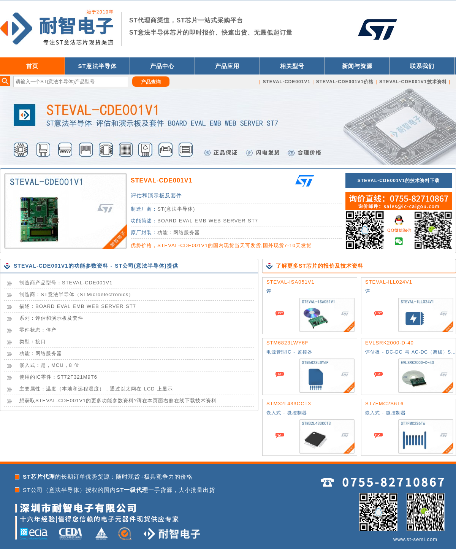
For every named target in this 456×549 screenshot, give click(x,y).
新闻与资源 (357, 66)
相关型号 (292, 66)
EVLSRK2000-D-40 (389, 343)
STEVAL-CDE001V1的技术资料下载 (399, 180)
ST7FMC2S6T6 (384, 403)
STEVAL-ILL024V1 (388, 282)
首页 (32, 66)
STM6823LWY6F (287, 343)
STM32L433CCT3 (288, 403)
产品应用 (227, 66)
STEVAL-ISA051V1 (290, 282)
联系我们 (422, 66)
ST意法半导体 (97, 66)
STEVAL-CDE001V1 (161, 180)
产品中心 (162, 66)
